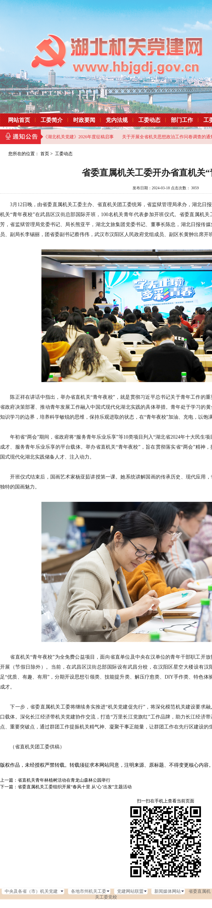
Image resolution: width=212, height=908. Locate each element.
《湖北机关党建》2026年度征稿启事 (78, 136)
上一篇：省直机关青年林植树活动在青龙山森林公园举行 (55, 780)
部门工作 (182, 120)
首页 (44, 153)
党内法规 (117, 120)
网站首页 (19, 120)
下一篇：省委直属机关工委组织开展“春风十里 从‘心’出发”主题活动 (66, 786)
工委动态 (149, 120)
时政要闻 (84, 120)
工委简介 (52, 120)
